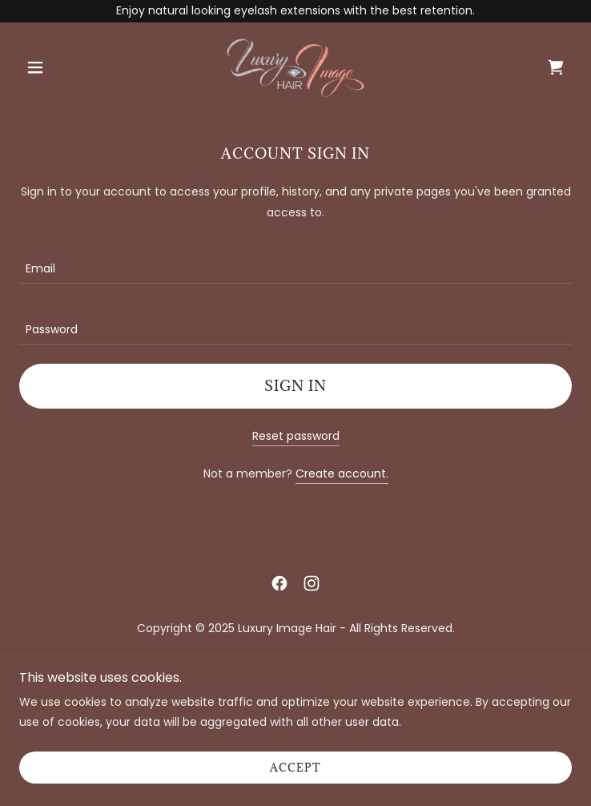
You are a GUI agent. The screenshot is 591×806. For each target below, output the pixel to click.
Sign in (295, 386)
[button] (61, 67)
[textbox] (295, 263)
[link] (295, 67)
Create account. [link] (342, 473)
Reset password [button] (296, 436)
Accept (295, 767)
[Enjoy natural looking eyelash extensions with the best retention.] (295, 11)
